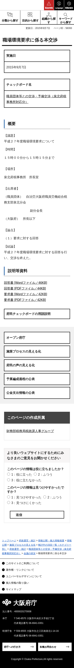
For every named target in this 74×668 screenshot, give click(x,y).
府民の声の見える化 (20, 365)
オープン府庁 (15, 337)
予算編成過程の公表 (20, 379)
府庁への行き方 (12, 647)
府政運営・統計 (27, 540)
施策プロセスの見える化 (23, 351)
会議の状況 (30, 553)
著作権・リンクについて (20, 569)
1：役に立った (21, 474)
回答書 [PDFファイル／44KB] (25, 288)
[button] (49, 5)
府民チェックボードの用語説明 (28, 313)
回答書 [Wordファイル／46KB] (25, 282)
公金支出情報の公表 (20, 392)
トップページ (9, 540)
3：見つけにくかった (26, 503)
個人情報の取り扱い (17, 582)
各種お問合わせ (48, 647)
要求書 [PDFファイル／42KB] (25, 300)
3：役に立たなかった (26, 480)
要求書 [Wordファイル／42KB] (25, 294)
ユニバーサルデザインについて (24, 576)
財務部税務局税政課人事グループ (30, 431)
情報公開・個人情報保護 (51, 540)
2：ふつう (45, 474)
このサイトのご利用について (22, 563)
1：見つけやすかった (26, 497)
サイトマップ (13, 589)
